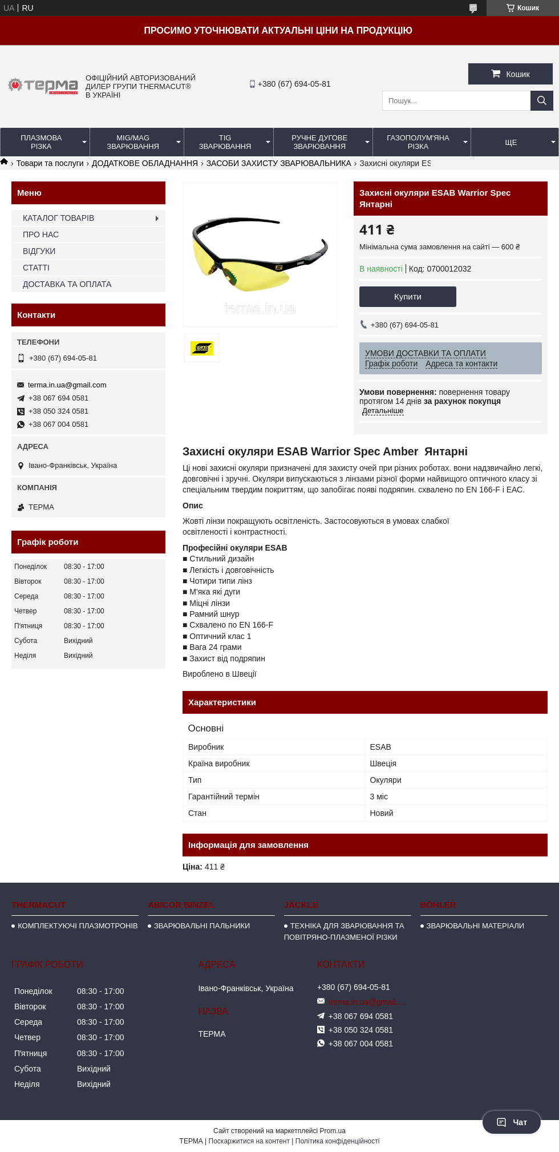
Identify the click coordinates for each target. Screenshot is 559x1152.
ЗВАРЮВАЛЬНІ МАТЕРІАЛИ (476, 925)
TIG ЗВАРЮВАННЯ (225, 142)
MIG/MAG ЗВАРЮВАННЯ (133, 142)
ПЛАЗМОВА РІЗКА (41, 142)
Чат (511, 1122)
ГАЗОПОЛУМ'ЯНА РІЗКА (418, 142)
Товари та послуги (49, 163)
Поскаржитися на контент (249, 1141)
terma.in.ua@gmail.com (67, 385)
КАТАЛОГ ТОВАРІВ (58, 218)
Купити (408, 296)
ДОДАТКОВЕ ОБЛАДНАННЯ (145, 163)
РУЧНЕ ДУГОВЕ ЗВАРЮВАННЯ (319, 142)
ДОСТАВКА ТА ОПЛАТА (67, 284)
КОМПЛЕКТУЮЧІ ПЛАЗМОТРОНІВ (78, 925)
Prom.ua (333, 1131)
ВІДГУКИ (39, 251)
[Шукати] (541, 101)
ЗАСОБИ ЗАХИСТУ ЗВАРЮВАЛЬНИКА (278, 163)
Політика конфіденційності (337, 1141)
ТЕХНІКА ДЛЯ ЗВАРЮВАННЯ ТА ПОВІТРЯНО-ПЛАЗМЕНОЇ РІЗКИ (344, 931)
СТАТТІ (36, 267)
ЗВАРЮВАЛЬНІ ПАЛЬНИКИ (202, 925)
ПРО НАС (41, 234)
